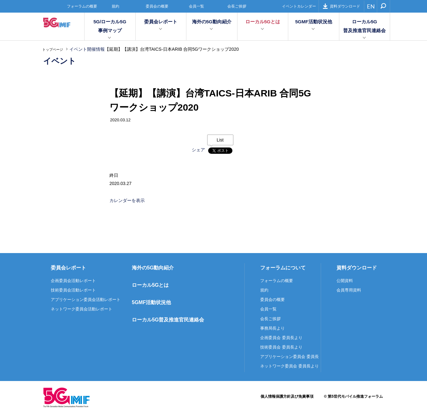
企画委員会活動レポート (73, 280)
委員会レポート (160, 21)
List (220, 139)
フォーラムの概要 (82, 6)
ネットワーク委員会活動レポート (81, 309)
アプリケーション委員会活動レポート (85, 299)
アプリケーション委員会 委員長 (289, 356)
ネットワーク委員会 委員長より (289, 366)
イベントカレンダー (299, 6)
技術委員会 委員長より (281, 347)
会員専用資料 (348, 290)
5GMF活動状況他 (313, 21)
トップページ (52, 49)
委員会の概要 (157, 6)
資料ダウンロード (341, 6)
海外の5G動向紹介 (211, 21)
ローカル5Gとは (262, 21)
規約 (115, 6)
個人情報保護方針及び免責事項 (286, 396)
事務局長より (272, 328)
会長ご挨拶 (236, 6)
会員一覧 (196, 6)
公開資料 (344, 280)
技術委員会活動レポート (73, 290)
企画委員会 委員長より (281, 337)
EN (371, 6)
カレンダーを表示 (127, 200)
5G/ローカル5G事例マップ (109, 26)
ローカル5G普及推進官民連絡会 (364, 26)
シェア (198, 149)
